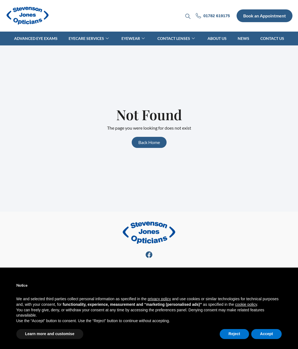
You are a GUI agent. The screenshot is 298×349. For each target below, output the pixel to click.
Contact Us (272, 38)
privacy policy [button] (159, 299)
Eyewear (133, 38)
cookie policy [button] (246, 304)
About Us (217, 38)
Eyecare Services (89, 38)
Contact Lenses (176, 38)
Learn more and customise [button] (49, 334)
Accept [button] (266, 334)
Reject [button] (234, 334)
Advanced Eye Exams (36, 38)
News (243, 38)
